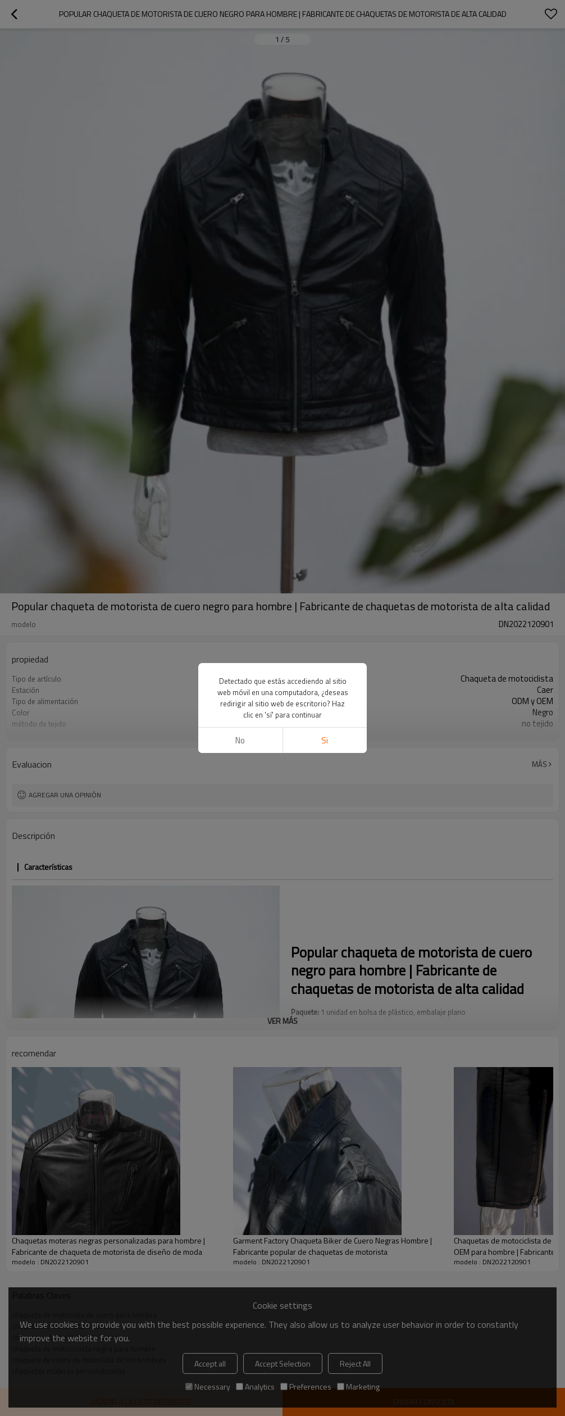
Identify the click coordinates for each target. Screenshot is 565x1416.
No (240, 740)
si (324, 740)
